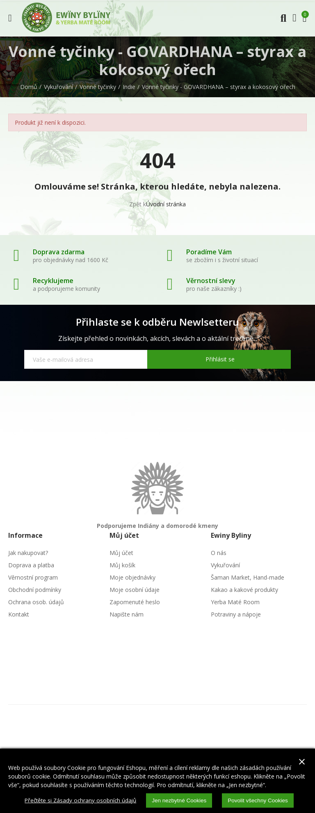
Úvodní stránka (166, 204)
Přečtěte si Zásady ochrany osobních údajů (78, 800)
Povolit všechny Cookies (261, 800)
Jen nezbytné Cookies (180, 800)
